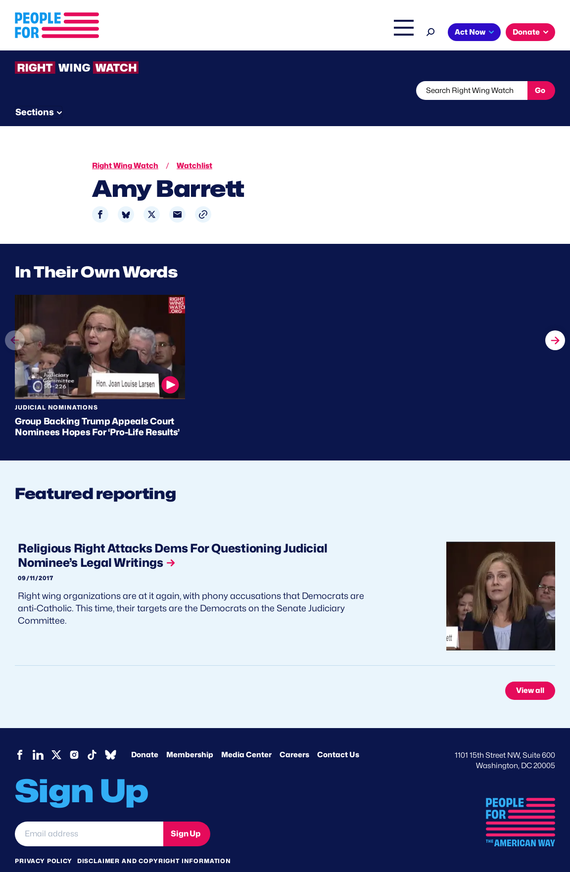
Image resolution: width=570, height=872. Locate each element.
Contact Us (338, 736)
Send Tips (337, 90)
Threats (86, 90)
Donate (526, 32)
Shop (397, 33)
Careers (294, 736)
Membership (189, 736)
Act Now (470, 32)
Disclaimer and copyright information (154, 842)
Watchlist (144, 90)
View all (530, 671)
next (555, 314)
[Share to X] (151, 196)
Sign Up (185, 814)
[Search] (431, 31)
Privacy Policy (43, 842)
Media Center (246, 736)
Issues (238, 33)
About (197, 33)
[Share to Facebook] (100, 196)
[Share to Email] (177, 196)
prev (15, 332)
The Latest (359, 33)
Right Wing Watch (300, 33)
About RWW (202, 90)
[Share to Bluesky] (126, 196)
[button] (203, 196)
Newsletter (270, 90)
